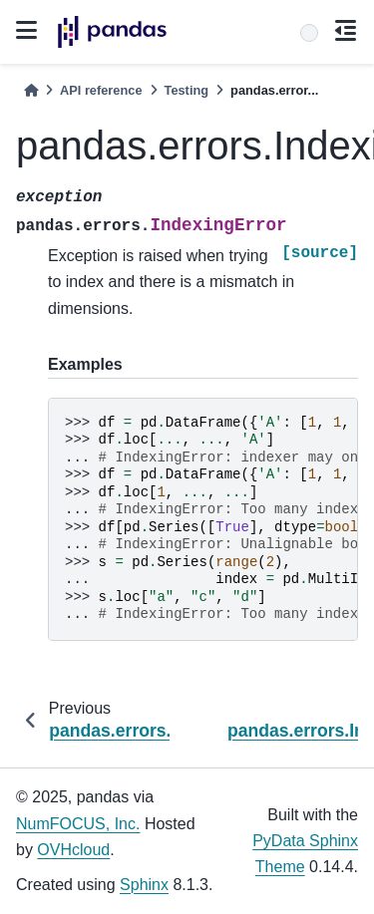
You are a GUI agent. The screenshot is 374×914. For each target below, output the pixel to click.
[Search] (309, 33)
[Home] (31, 90)
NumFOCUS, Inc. (78, 823)
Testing (187, 90)
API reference (101, 90)
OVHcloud (73, 849)
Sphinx (144, 884)
